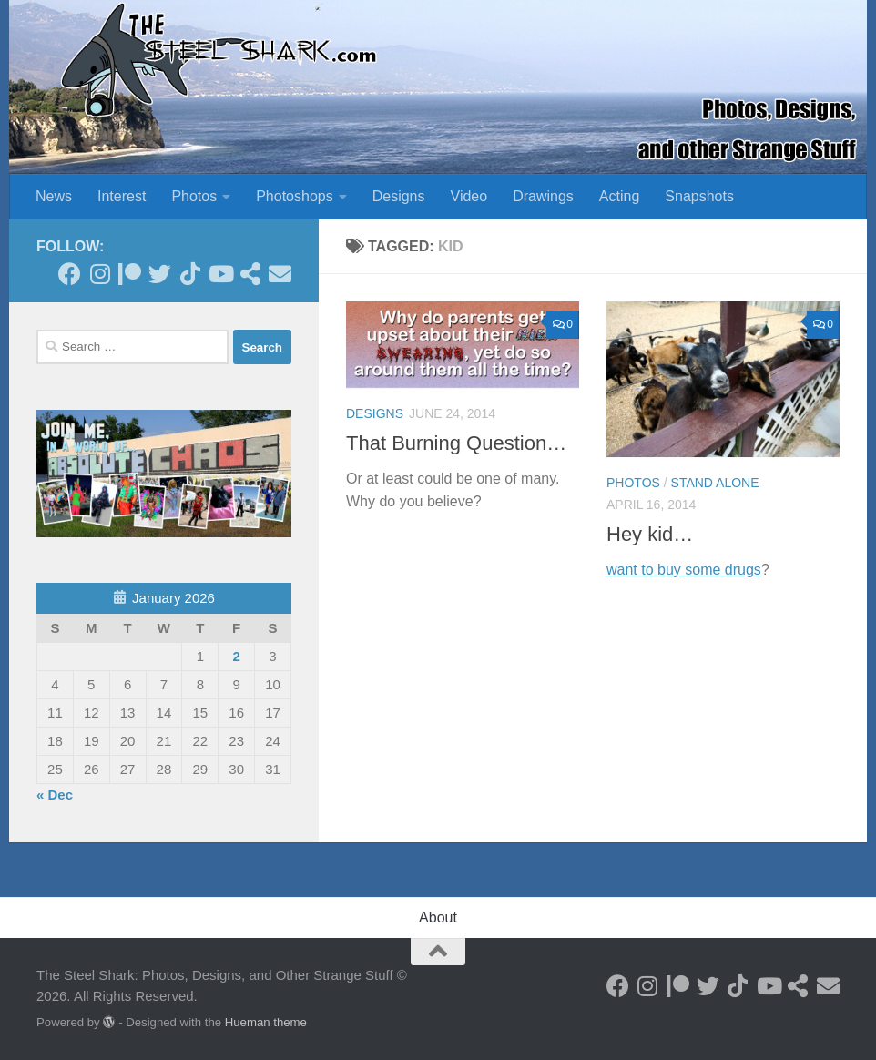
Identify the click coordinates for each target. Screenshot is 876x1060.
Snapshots (699, 196)
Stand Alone (715, 482)
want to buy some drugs (683, 569)
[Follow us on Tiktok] (189, 273)
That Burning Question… (456, 443)
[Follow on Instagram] (99, 273)
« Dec (54, 794)
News (54, 196)
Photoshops (294, 196)
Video (469, 196)
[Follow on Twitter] (159, 273)
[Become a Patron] (129, 273)
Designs (398, 196)
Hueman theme (266, 1022)
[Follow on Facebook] (69, 273)
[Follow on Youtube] (220, 273)
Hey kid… (649, 534)
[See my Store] (250, 273)
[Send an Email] (280, 273)
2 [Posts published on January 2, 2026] (235, 656)
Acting (619, 196)
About (438, 917)
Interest (121, 196)
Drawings (543, 196)
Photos (194, 196)
